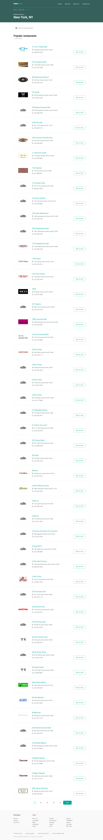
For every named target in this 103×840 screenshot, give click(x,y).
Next (67, 802)
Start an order (79, 52)
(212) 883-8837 (38, 673)
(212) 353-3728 (38, 430)
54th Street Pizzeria (40, 788)
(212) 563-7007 (38, 627)
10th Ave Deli (37, 123)
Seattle (51, 824)
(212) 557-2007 (38, 703)
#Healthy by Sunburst (40, 77)
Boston (34, 826)
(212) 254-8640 (38, 204)
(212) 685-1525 (38, 461)
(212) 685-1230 (38, 249)
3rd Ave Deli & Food (39, 637)
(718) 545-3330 (38, 491)
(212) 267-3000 (38, 294)
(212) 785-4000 (38, 158)
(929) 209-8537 (38, 794)
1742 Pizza (36, 259)
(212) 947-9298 (38, 67)
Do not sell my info (58, 833)
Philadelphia (69, 820)
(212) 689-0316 (38, 642)
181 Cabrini (36, 304)
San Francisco (52, 820)
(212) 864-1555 (38, 98)
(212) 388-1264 (38, 506)
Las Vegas (69, 824)
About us (76, 4)
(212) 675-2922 (38, 385)
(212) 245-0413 (38, 733)
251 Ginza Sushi (38, 440)
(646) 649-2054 (38, 567)
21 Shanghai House (39, 410)
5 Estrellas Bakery (39, 743)
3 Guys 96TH (37, 546)
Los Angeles (36, 820)
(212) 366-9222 (38, 143)
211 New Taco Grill (39, 425)
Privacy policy (29, 833)
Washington (36, 824)
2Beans (35, 471)
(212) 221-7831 (38, 521)
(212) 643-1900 (38, 657)
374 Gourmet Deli (39, 622)
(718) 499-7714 (38, 128)
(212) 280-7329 (38, 113)
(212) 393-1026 (38, 279)
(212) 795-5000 (38, 748)
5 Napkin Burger (38, 758)
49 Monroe (36, 713)
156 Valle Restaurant (40, 213)
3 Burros (35, 501)
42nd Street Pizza (39, 652)
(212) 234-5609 (38, 325)
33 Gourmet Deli (38, 607)
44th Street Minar (39, 682)
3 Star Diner (36, 576)
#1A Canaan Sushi (39, 62)
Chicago (68, 818)
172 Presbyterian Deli (40, 244)
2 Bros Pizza (37, 349)
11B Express (37, 168)
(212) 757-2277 (38, 778)
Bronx (50, 826)
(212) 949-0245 (38, 688)
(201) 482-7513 (38, 264)
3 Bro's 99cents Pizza (40, 486)
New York (21, 9)
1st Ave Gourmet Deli (40, 334)
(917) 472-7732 (38, 718)
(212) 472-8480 (38, 340)
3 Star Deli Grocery (39, 561)
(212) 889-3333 (38, 446)
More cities (69, 826)
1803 (34, 289)
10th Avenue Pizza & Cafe (42, 138)
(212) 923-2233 (38, 309)
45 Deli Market (38, 697)
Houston (68, 822)
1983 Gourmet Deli (39, 319)
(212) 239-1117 (38, 355)
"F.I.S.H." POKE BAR (39, 47)
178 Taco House (38, 274)
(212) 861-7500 (38, 582)
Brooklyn (51, 818)
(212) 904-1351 (38, 612)
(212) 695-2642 (38, 370)
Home (60, 4)
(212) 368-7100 (38, 219)
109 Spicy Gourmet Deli (41, 107)
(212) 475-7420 (38, 536)
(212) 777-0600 (38, 400)
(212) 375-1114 (38, 597)
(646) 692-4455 (38, 188)
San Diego (52, 822)
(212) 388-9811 (38, 173)
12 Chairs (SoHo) (38, 198)
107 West (35, 92)
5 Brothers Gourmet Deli (41, 728)
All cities (67, 4)
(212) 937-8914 (38, 476)
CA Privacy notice (43, 833)
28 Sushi (35, 455)
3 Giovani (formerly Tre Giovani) (44, 531)
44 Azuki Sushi (38, 667)
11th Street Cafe (38, 183)
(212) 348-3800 (38, 552)
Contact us (85, 4)
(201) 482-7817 (38, 415)
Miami (34, 822)
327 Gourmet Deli (39, 592)
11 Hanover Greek (39, 153)
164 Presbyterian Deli (40, 228)
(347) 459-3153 (38, 82)
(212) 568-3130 (38, 234)
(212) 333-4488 (38, 763)
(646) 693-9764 (38, 52)
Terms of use (18, 833)
